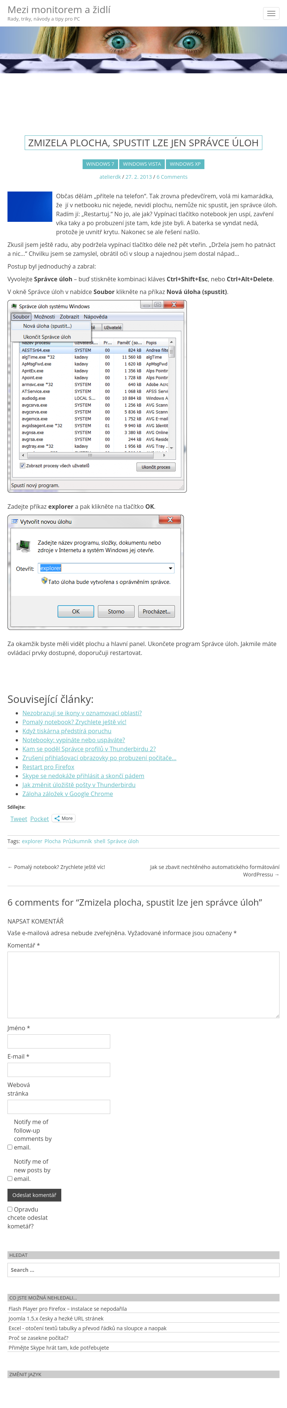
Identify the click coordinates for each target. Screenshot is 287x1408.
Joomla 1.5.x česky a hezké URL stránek (56, 1318)
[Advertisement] (143, 97)
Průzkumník (77, 841)
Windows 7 (100, 163)
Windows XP (185, 163)
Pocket (39, 819)
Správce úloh (123, 841)
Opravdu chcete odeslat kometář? (27, 1218)
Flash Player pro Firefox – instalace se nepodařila (68, 1308)
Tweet (18, 818)
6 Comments (172, 176)
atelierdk (110, 176)
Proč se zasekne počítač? (38, 1337)
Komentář (23, 945)
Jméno (18, 1028)
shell (99, 841)
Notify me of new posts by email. (32, 1170)
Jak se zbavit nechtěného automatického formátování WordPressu (215, 870)
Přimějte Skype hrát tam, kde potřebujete (59, 1347)
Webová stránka (18, 1089)
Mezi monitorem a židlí (59, 12)
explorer (32, 841)
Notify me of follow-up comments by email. (33, 1135)
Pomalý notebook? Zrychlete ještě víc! (56, 866)
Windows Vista (142, 163)
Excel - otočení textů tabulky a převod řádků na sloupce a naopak (88, 1328)
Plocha (52, 841)
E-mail (18, 1056)
